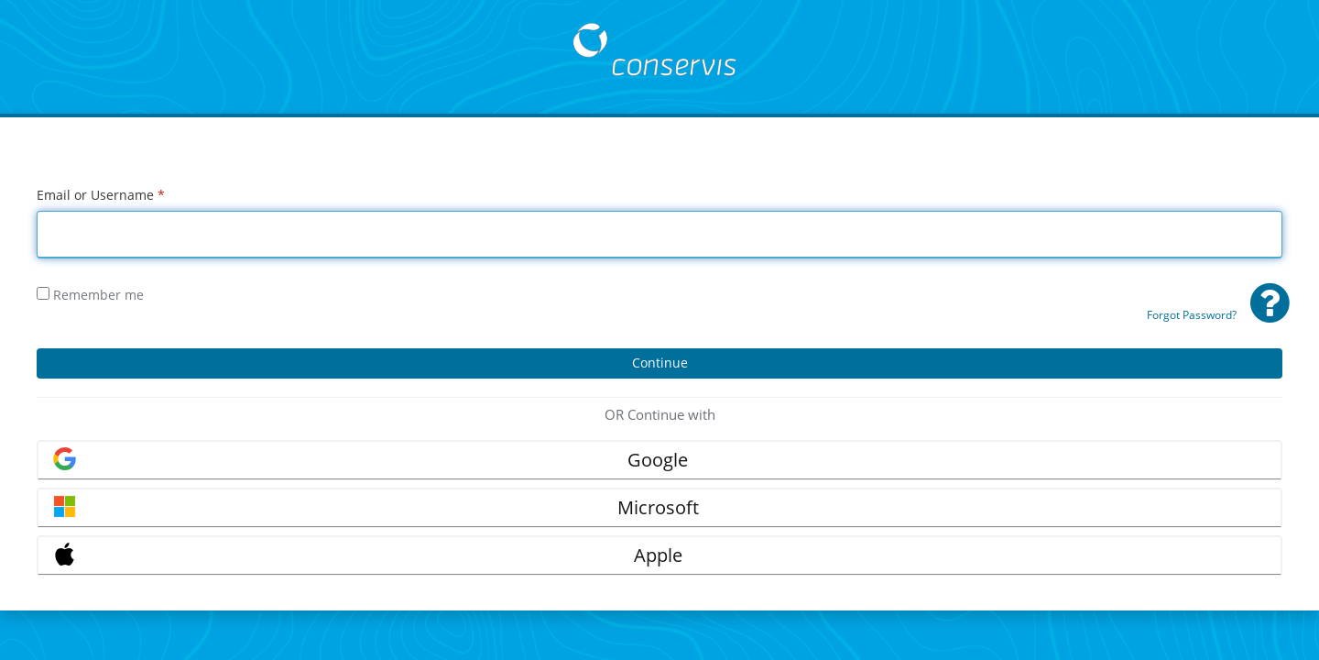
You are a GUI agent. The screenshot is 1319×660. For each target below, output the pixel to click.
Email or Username (101, 195)
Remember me (90, 294)
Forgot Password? (1192, 315)
